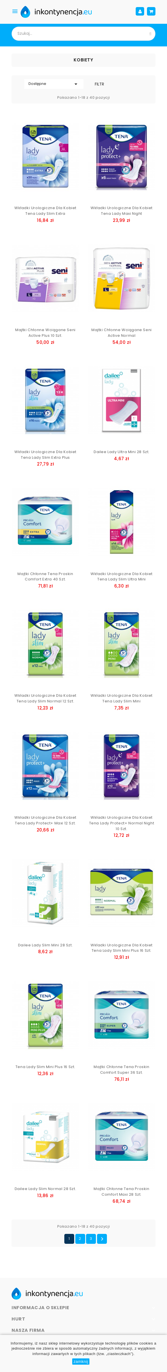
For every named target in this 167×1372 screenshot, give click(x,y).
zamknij (81, 1361)
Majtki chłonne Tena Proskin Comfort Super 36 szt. (121, 1069)
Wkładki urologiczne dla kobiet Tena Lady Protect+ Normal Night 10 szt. (121, 823)
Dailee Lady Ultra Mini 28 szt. (122, 452)
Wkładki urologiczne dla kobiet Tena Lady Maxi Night (122, 210)
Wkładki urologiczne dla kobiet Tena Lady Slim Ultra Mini (122, 576)
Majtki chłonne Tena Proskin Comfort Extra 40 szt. (45, 576)
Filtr (99, 84)
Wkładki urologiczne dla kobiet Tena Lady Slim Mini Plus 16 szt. (122, 947)
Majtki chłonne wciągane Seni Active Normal (121, 332)
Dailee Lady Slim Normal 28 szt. (45, 1188)
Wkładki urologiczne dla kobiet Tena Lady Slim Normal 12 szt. (45, 698)
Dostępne (53, 84)
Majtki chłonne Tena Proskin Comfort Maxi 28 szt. (121, 1191)
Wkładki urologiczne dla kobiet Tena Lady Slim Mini (122, 698)
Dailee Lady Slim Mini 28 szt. (45, 945)
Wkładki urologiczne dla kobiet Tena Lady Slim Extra (45, 210)
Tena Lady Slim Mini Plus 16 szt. (45, 1066)
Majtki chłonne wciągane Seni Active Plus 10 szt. (45, 332)
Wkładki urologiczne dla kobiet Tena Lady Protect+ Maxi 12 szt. (45, 820)
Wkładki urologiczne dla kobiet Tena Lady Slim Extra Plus (45, 454)
